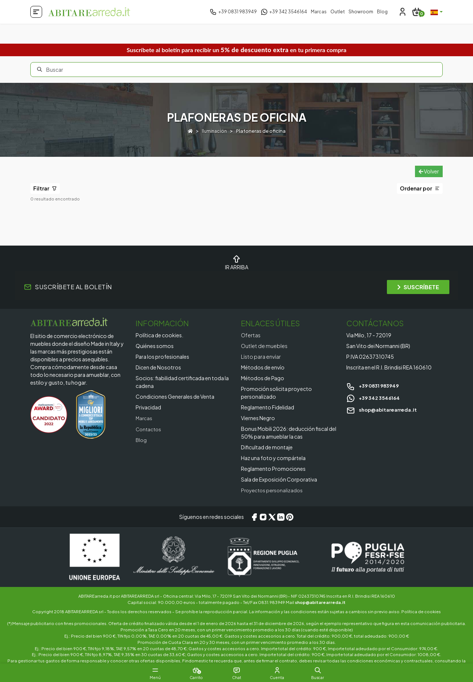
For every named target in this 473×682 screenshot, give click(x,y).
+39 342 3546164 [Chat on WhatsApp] (375, 397)
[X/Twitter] (272, 516)
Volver (429, 171)
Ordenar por (420, 188)
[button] (332, 670)
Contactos (149, 428)
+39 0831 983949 (374, 385)
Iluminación (214, 131)
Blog (382, 11)
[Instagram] (263, 516)
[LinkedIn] (280, 516)
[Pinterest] (289, 516)
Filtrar (45, 188)
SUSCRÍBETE (418, 286)
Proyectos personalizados (274, 490)
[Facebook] (254, 516)
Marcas (319, 11)
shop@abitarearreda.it (384, 409)
